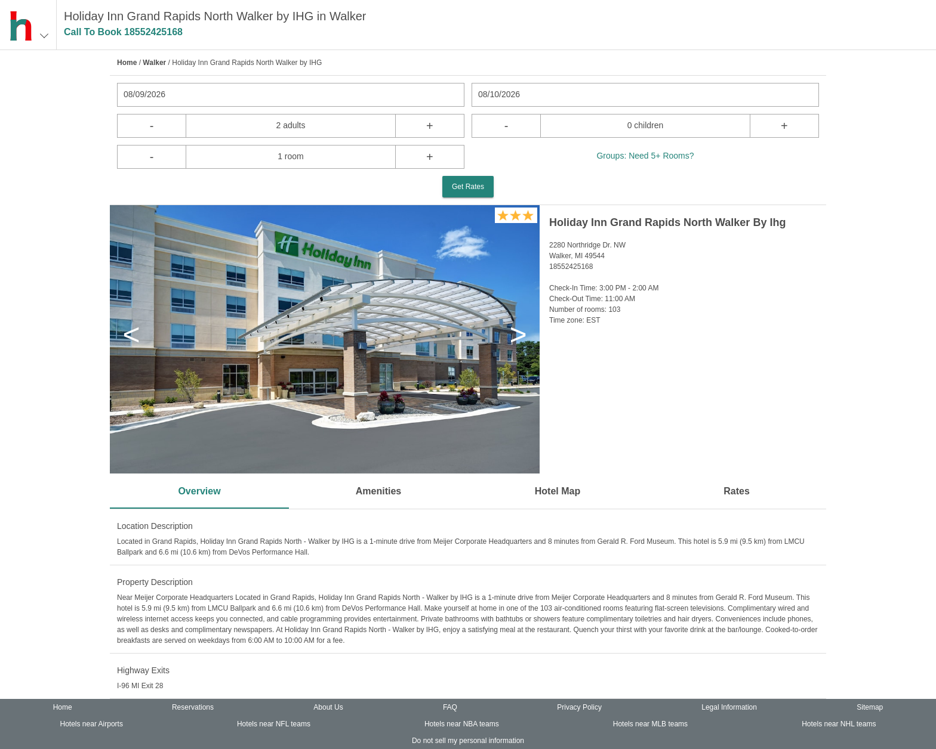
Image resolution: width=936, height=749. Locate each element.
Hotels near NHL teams (839, 724)
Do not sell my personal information (468, 740)
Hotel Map (557, 491)
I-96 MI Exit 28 (140, 686)
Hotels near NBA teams (461, 724)
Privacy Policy (579, 707)
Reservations (193, 707)
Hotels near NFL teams (273, 724)
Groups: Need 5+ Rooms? (645, 155)
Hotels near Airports (91, 724)
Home (127, 62)
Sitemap (870, 707)
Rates (736, 491)
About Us (328, 707)
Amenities (378, 491)
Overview (199, 491)
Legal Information (729, 707)
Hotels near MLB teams (650, 724)
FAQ (450, 707)
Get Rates (468, 186)
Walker (154, 62)
